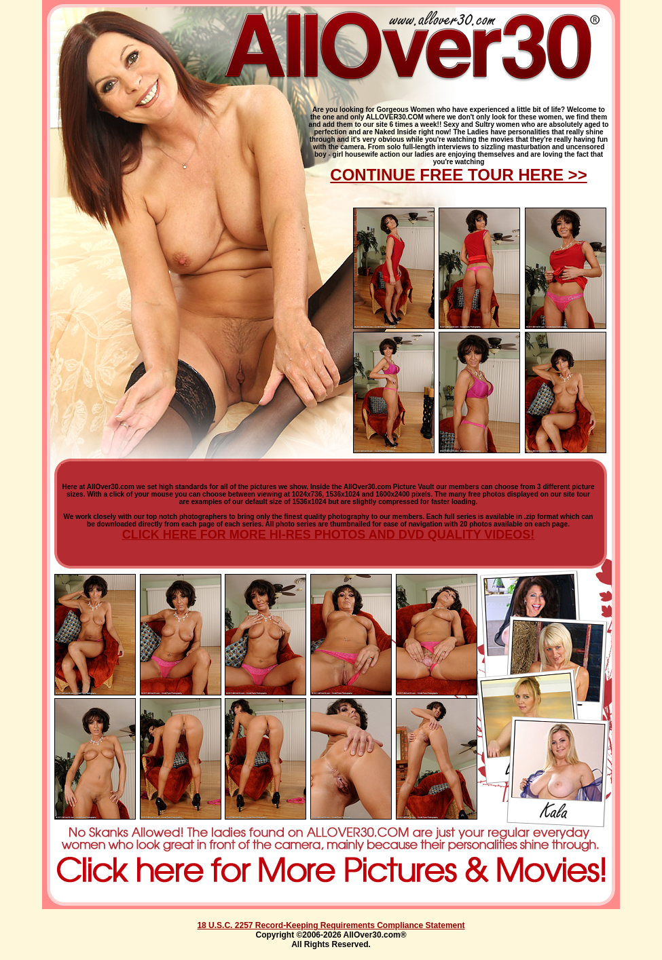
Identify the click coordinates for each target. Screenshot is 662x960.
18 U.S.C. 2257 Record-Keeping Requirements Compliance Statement (330, 925)
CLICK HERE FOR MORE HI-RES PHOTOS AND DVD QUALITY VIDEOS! (328, 534)
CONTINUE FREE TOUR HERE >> (458, 175)
